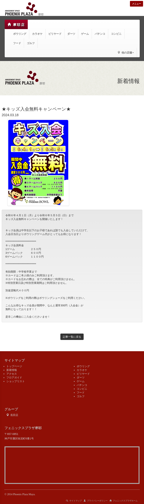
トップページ (14, 366)
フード (81, 392)
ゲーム (81, 381)
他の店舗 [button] (126, 52)
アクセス (11, 373)
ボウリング (83, 366)
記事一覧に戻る (72, 336)
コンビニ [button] (116, 33)
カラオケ (82, 369)
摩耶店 (16, 25)
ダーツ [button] (71, 33)
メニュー (136, 3)
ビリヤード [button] (55, 33)
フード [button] (17, 43)
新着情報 (11, 369)
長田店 (14, 415)
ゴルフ (81, 396)
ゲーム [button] (85, 33)
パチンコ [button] (100, 33)
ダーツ (81, 377)
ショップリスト (15, 381)
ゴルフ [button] (31, 43)
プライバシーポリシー (96, 500)
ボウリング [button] (19, 33)
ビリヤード (83, 373)
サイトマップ (74, 500)
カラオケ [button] (37, 33)
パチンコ (82, 384)
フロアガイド (14, 377)
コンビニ (82, 388)
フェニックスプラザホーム (124, 500)
